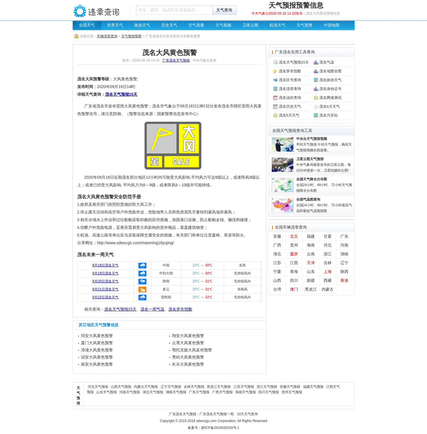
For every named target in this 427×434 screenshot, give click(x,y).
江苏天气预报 (244, 387)
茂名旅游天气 (330, 80)
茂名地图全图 (330, 71)
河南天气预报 (129, 392)
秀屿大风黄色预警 (188, 357)
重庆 (294, 254)
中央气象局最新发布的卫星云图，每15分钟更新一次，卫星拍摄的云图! (323, 164)
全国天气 (87, 25)
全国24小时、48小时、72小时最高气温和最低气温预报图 (324, 205)
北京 (294, 236)
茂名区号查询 (290, 80)
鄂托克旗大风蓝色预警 (192, 350)
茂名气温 (326, 62)
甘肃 (328, 236)
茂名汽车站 (328, 115)
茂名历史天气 (290, 106)
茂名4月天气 (329, 106)
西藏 (328, 280)
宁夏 (277, 271)
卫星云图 (250, 25)
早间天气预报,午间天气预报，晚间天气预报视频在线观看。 (324, 144)
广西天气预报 (222, 392)
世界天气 (115, 25)
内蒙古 (328, 289)
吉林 (328, 262)
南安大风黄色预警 (97, 364)
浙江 (328, 254)
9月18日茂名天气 (105, 265)
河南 (344, 245)
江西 (294, 262)
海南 (311, 245)
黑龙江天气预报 (219, 387)
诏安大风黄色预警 (97, 357)
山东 (311, 271)
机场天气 (277, 25)
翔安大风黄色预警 (188, 335)
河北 (328, 245)
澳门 (294, 289)
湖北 (277, 254)
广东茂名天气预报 (176, 60)
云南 (311, 254)
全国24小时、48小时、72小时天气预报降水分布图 (324, 185)
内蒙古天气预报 (146, 387)
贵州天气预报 (292, 392)
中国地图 (332, 25)
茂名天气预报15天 (121, 94)
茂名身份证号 (330, 89)
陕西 (344, 271)
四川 (294, 280)
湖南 (344, 254)
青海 (294, 271)
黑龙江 (311, 289)
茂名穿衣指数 (180, 309)
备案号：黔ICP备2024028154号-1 (213, 428)
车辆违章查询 (100, 10)
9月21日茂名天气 (105, 289)
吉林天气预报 (194, 387)
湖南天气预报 (176, 392)
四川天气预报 (268, 392)
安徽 (277, 236)
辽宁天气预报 (171, 387)
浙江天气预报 (267, 387)
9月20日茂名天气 (105, 281)
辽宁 (344, 262)
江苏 (277, 262)
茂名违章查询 (290, 89)
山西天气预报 (121, 387)
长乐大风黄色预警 (188, 364)
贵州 (294, 245)
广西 (277, 245)
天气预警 (304, 25)
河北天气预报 (98, 387)
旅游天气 (142, 25)
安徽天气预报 (290, 387)
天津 (311, 262)
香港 (344, 280)
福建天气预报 (313, 387)
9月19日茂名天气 (105, 273)
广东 (344, 236)
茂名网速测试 (330, 97)
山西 (277, 280)
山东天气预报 (106, 392)
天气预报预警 (131, 36)
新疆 (311, 280)
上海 (328, 271)
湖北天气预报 (153, 392)
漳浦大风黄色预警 (97, 350)
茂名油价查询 (290, 97)
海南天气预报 (245, 392)
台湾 (277, 289)
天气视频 (223, 25)
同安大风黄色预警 (97, 335)
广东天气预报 (199, 392)
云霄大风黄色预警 (188, 343)
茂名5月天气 (289, 115)
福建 (311, 236)
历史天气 (169, 25)
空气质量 (196, 25)
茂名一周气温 (152, 309)
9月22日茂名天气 (105, 297)
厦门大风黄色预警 (97, 343)
